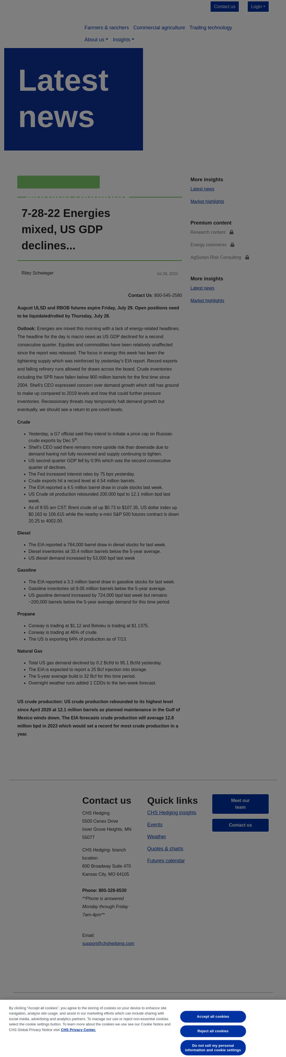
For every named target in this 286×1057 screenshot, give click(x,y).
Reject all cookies (212, 1031)
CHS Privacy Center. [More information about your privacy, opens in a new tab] (78, 1030)
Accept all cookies (213, 1017)
